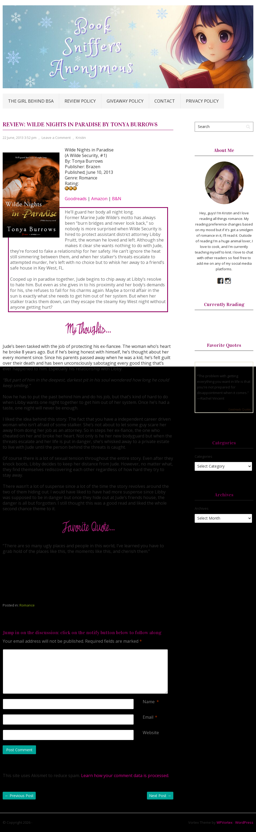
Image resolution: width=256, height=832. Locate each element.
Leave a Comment (56, 137)
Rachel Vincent (212, 398)
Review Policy (80, 101)
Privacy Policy (202, 101)
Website (151, 732)
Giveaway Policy (125, 101)
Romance (27, 605)
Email (148, 717)
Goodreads (76, 199)
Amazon (99, 199)
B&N (116, 199)
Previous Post (19, 795)
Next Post (160, 795)
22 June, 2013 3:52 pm (20, 137)
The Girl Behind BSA (31, 101)
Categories (203, 456)
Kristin (81, 137)
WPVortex (225, 822)
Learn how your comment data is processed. (125, 775)
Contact (164, 101)
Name (149, 702)
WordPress (244, 822)
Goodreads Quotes (239, 409)
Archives (202, 508)
